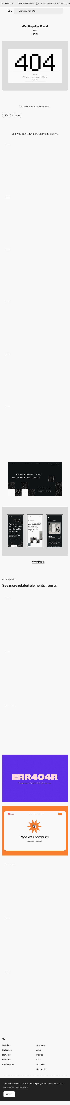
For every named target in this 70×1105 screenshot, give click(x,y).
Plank (35, 33)
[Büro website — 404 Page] (35, 618)
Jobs (38, 1050)
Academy (40, 1045)
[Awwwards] (10, 11)
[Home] (35, 427)
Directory (6, 1059)
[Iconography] (35, 165)
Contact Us (41, 1069)
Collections (7, 1050)
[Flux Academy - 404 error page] (35, 778)
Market (39, 1055)
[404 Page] (35, 672)
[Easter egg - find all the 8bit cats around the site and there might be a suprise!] (35, 217)
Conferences (8, 1064)
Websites (6, 1045)
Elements (6, 1055)
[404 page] (35, 992)
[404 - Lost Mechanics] (35, 938)
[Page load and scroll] (35, 322)
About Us (40, 1064)
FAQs (38, 1059)
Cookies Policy (21, 1087)
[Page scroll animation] (35, 269)
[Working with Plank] (35, 374)
